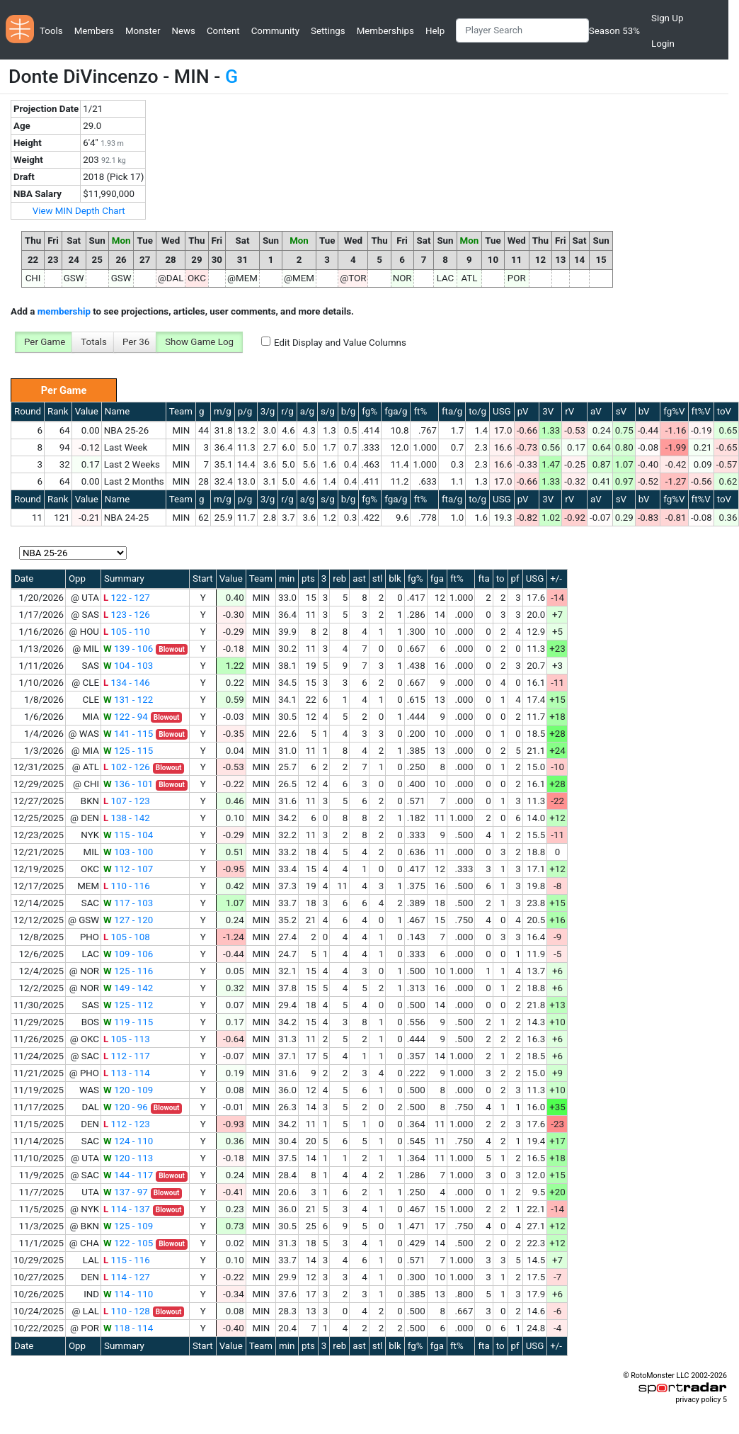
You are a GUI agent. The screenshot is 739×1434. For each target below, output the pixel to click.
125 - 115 (128, 750)
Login (663, 43)
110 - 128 (126, 1311)
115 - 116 (126, 1260)
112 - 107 (128, 869)
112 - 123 (126, 1124)
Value (86, 411)
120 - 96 (125, 1107)
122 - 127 (126, 597)
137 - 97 (125, 1192)
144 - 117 (128, 1175)
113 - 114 (126, 1073)
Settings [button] (328, 31)
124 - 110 (128, 1141)
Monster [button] (142, 31)
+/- (556, 578)
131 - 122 (128, 699)
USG (502, 411)
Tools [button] (51, 31)
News (183, 31)
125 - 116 (128, 971)
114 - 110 (128, 1294)
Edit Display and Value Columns (340, 342)
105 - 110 (126, 631)
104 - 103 (128, 665)
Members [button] (94, 31)
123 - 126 (126, 614)
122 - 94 (125, 716)
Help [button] (435, 31)
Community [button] (275, 31)
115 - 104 (128, 835)
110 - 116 (126, 886)
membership (64, 311)
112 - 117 (126, 1056)
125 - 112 (128, 1005)
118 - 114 (128, 1328)
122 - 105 (128, 1243)
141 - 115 (128, 733)
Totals (94, 342)
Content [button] (223, 31)
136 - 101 (128, 784)
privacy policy (698, 1399)
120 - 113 (128, 1158)
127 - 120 (128, 920)
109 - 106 (128, 954)
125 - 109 (128, 1226)
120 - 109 (128, 1090)
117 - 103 (128, 903)
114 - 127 (126, 1277)
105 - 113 (126, 1039)
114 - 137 (126, 1209)
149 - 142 (128, 988)
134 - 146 (126, 682)
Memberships (385, 31)
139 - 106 (128, 648)
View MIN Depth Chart (79, 210)
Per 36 (135, 342)
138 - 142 (126, 818)
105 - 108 (126, 937)
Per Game (44, 342)
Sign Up (667, 18)
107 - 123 (126, 801)
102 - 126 (126, 767)
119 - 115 (128, 1022)
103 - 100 (128, 852)
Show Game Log (199, 342)
